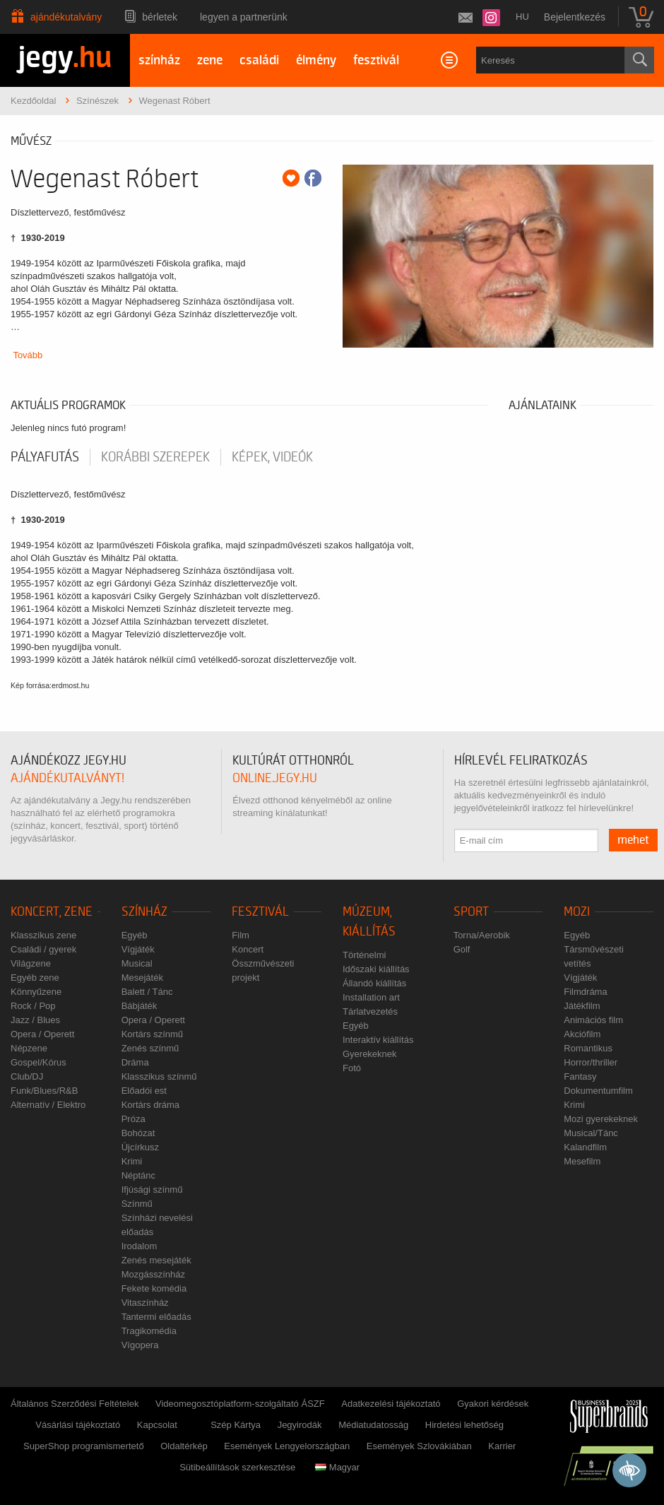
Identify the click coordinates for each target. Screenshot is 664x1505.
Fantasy (580, 1076)
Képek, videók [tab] (272, 457)
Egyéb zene (35, 977)
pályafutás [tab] (45, 457)
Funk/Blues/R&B (44, 1090)
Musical (137, 963)
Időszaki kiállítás (376, 969)
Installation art (371, 997)
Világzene (31, 963)
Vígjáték (138, 949)
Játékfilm (582, 1006)
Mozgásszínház (153, 1274)
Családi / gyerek (43, 949)
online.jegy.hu (274, 778)
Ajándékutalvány (66, 17)
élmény (316, 60)
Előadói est (144, 1090)
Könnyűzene (36, 991)
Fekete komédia (154, 1288)
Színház (144, 911)
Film (240, 935)
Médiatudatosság (373, 1425)
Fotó (352, 1068)
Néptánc (138, 1175)
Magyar (337, 1467)
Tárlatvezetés (370, 1011)
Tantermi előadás (156, 1316)
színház (159, 60)
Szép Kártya (236, 1425)
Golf (461, 949)
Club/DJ (27, 1076)
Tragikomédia (149, 1331)
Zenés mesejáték (156, 1260)
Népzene (29, 1048)
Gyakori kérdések (492, 1403)
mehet (633, 840)
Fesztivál (260, 911)
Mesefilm (582, 1161)
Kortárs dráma (150, 1104)
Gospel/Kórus (38, 1062)
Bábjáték (139, 1006)
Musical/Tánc (591, 1133)
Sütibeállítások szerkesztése (237, 1467)
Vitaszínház (145, 1302)
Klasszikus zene (43, 935)
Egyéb (134, 935)
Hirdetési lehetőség (464, 1425)
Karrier (502, 1446)
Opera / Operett (42, 1034)
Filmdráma (585, 991)
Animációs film (593, 1020)
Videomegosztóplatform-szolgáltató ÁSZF (240, 1403)
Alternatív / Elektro (48, 1104)
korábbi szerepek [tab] (155, 457)
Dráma (135, 1062)
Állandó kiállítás (374, 983)
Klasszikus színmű (159, 1076)
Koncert (247, 949)
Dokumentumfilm (598, 1090)
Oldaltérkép (183, 1446)
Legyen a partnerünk (243, 17)
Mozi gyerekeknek (601, 1119)
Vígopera (140, 1345)
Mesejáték (142, 977)
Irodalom (139, 1246)
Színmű (137, 1203)
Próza (133, 1119)
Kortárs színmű (152, 1034)
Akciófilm (582, 1034)
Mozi (577, 911)
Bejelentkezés (574, 17)
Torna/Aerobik (481, 935)
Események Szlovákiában (419, 1446)
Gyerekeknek (370, 1054)
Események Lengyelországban (287, 1446)
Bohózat (138, 1133)
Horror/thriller (590, 1062)
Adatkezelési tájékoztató (390, 1403)
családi (259, 60)
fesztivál (376, 60)
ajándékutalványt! (67, 778)
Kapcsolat (157, 1425)
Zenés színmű (150, 1048)
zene (210, 60)
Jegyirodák (300, 1425)
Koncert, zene (52, 911)
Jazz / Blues (35, 1020)
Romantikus (588, 1048)
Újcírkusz (140, 1147)
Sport (471, 911)
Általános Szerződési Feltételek (74, 1403)
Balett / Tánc (147, 991)
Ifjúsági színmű (152, 1189)
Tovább (27, 355)
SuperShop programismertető (83, 1446)
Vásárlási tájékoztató (77, 1425)
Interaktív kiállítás (378, 1039)
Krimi (132, 1161)
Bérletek (159, 17)
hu (522, 16)
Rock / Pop (33, 1006)
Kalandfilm (585, 1147)
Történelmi (364, 955)
